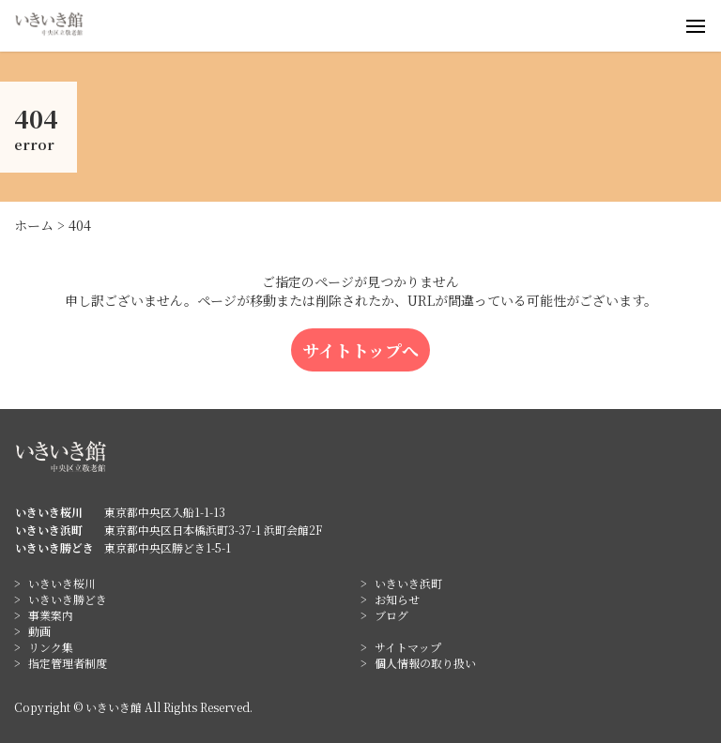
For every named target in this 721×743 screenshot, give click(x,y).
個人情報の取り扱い (425, 663)
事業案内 (50, 615)
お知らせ (397, 599)
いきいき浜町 (408, 583)
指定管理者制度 (67, 663)
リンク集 (50, 647)
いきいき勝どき (67, 599)
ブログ (391, 615)
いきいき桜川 (62, 583)
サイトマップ (408, 647)
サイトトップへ (360, 350)
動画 (39, 631)
